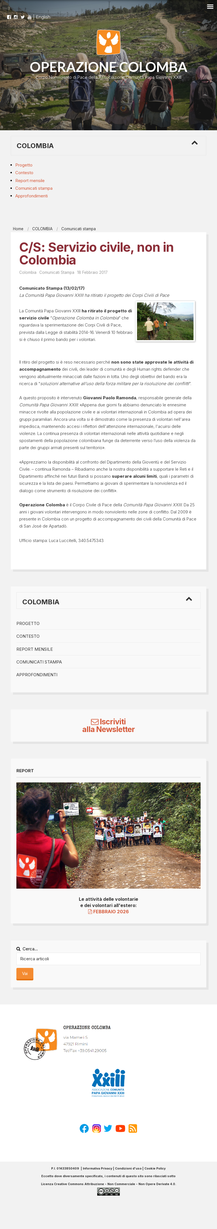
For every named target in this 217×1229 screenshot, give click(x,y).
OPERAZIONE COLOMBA (108, 67)
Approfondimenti (31, 196)
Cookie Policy (155, 1168)
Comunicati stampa (34, 188)
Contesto (24, 172)
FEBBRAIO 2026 (108, 911)
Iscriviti (108, 721)
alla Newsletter (108, 729)
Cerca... (27, 948)
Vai (25, 973)
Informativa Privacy (97, 1168)
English (43, 14)
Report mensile (30, 180)
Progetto (23, 165)
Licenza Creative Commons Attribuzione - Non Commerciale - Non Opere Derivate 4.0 (108, 1184)
